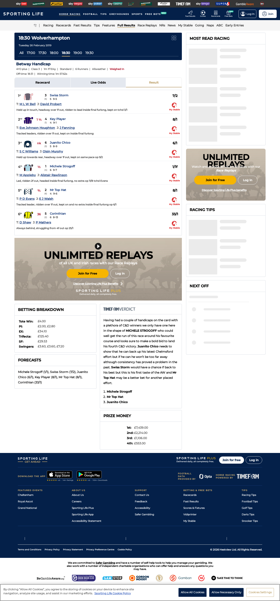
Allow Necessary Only (226, 594)
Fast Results (191, 501)
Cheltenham (25, 495)
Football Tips (250, 501)
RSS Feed (77, 533)
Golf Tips (247, 507)
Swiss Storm (59, 95)
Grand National (27, 507)
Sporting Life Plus (83, 507)
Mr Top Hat (58, 190)
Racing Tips (249, 495)
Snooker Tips (250, 520)
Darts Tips (248, 514)
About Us (78, 495)
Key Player (58, 119)
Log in (120, 273)
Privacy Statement (73, 564)
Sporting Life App (83, 514)
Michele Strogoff (62, 166)
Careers (76, 501)
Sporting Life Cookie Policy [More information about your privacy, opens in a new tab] (112, 595)
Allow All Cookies (192, 594)
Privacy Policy (52, 564)
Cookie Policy (125, 564)
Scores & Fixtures (194, 507)
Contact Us (142, 495)
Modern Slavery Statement (88, 527)
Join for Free (87, 273)
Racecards (190, 495)
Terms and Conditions (29, 564)
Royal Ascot (25, 501)
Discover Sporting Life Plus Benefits (98, 283)
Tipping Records (252, 527)
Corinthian (58, 213)
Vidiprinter (190, 514)
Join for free (231, 460)
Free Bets (189, 527)
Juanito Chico (60, 142)
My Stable (189, 520)
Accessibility (142, 507)
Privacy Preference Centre (100, 564)
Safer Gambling (144, 514)
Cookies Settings (260, 594)
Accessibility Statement (86, 520)
